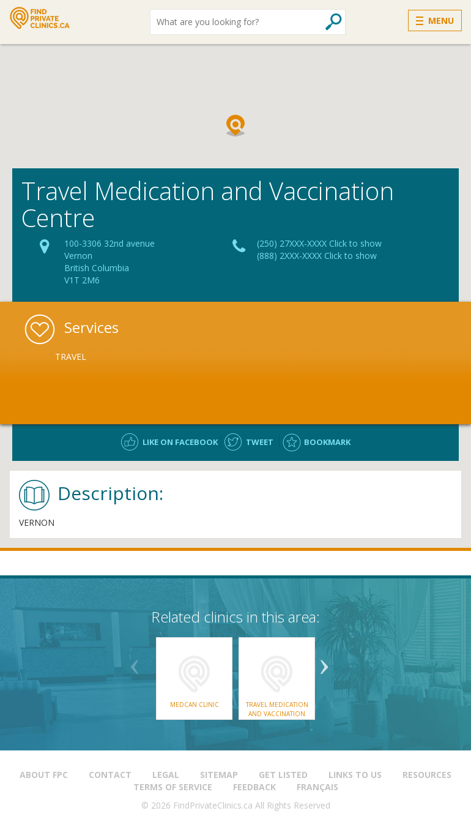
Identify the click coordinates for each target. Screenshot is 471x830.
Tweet (259, 441)
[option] (119, 357)
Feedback (254, 787)
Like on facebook (180, 441)
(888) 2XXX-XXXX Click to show (317, 255)
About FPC (44, 774)
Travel (70, 356)
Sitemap (219, 774)
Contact (110, 774)
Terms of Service (172, 787)
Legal (165, 774)
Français (317, 787)
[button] (235, 125)
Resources (426, 774)
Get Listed (283, 774)
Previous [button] (134, 662)
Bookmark (327, 441)
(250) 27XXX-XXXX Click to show (319, 243)
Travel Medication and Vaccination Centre (277, 713)
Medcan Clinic (194, 704)
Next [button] (324, 662)
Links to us (355, 774)
